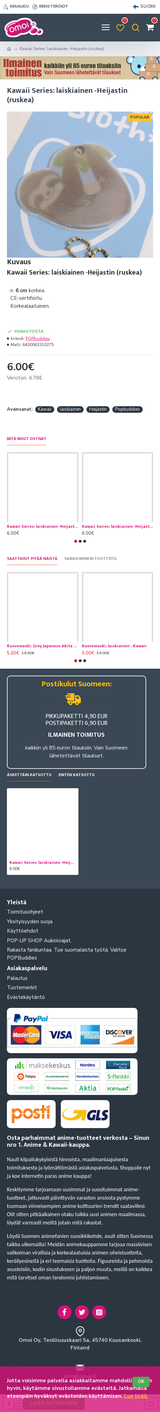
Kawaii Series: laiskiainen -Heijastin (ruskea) (42, 863)
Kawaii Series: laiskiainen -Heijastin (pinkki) (117, 527)
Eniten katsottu (76, 775)
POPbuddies (38, 338)
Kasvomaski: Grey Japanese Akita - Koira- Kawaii (42, 646)
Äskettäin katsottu (29, 775)
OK (141, 1381)
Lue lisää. (136, 1396)
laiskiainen (70, 409)
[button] (75, 541)
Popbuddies (127, 409)
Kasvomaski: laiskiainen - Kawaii (114, 646)
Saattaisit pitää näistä (32, 559)
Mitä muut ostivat (26, 439)
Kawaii (44, 409)
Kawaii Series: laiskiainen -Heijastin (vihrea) (42, 527)
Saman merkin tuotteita (90, 559)
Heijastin (98, 409)
